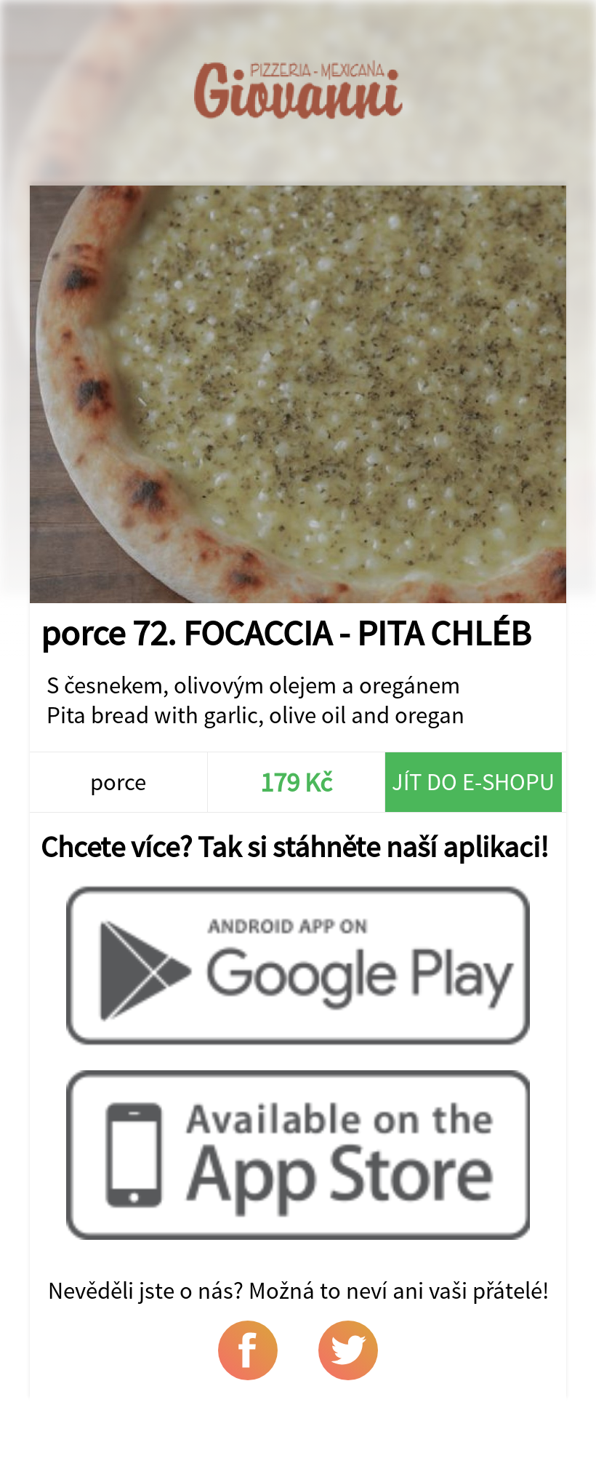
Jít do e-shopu (473, 782)
